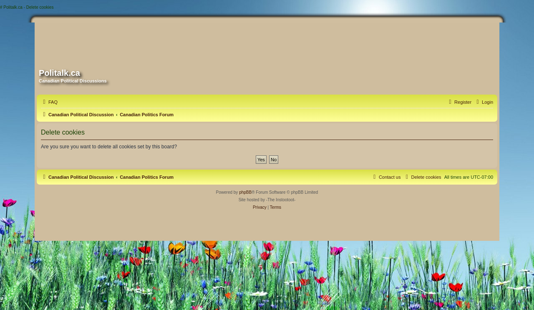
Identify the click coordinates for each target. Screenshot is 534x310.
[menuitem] (49, 102)
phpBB (245, 192)
